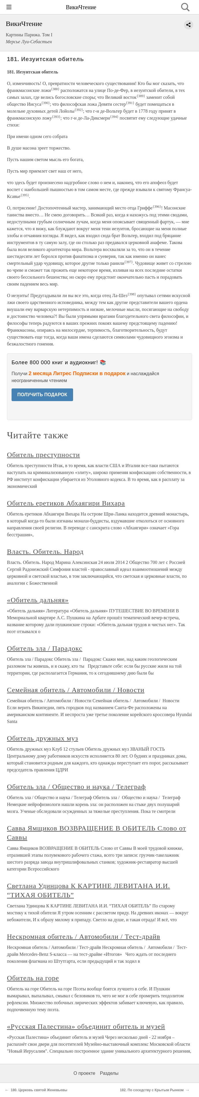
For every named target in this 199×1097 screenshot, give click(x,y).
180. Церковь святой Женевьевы (39, 1090)
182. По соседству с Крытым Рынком (152, 1090)
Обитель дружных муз (42, 738)
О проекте (84, 1073)
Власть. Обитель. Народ (45, 551)
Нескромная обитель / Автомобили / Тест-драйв (83, 936)
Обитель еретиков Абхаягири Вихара (66, 503)
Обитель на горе (33, 978)
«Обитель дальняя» (38, 600)
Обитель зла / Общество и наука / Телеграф (76, 786)
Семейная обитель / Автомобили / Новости (75, 690)
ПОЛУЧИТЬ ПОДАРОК (42, 394)
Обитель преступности (43, 454)
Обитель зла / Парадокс (44, 648)
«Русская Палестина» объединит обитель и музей (86, 1026)
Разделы (109, 1073)
